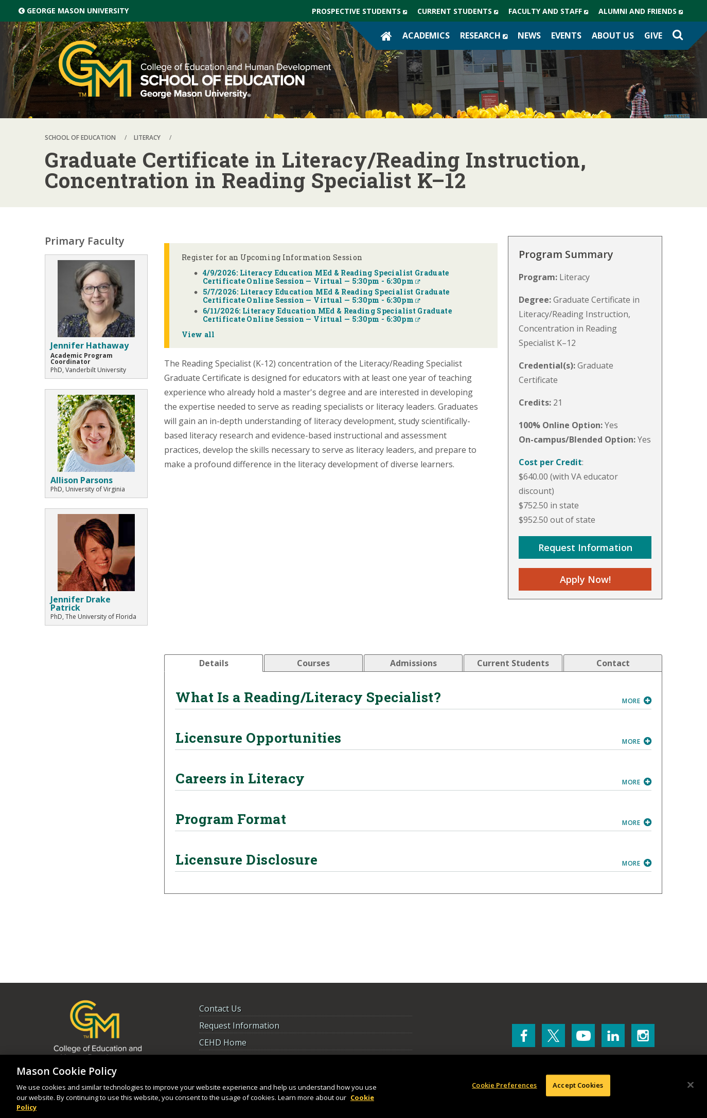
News (529, 35)
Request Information (585, 547)
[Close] (690, 1085)
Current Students (460, 11)
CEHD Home (222, 1042)
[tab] (213, 663)
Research (486, 35)
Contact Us (220, 1008)
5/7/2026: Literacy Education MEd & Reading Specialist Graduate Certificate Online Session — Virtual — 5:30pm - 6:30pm (326, 296)
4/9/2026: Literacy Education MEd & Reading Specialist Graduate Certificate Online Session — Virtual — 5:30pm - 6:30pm (326, 277)
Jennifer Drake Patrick (80, 603)
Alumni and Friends (643, 11)
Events (566, 35)
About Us (613, 35)
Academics (426, 35)
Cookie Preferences (504, 1085)
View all (198, 334)
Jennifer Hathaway (89, 345)
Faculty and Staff (550, 11)
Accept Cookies (578, 1085)
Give (653, 35)
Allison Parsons (81, 480)
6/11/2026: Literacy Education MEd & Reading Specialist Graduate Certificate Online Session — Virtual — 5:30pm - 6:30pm (327, 315)
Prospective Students (362, 11)
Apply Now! (585, 579)
